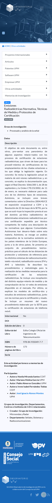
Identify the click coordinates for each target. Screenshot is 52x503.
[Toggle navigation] (42, 8)
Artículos (26, 61)
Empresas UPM (26, 81)
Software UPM (26, 75)
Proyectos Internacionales (26, 54)
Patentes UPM (26, 68)
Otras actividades (18, 46)
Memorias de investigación (26, 95)
